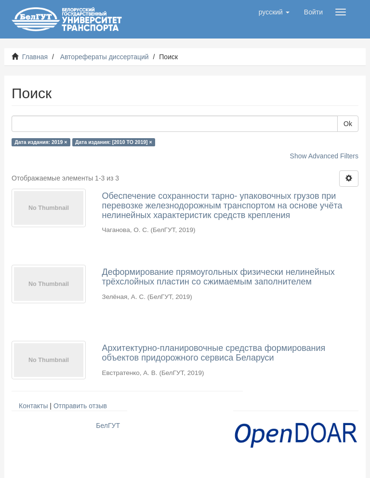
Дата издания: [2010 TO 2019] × (113, 142)
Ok (348, 124)
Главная (35, 57)
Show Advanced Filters (324, 156)
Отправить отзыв (80, 406)
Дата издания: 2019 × (40, 142)
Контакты (33, 406)
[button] (274, 12)
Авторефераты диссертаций (104, 57)
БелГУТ (108, 425)
